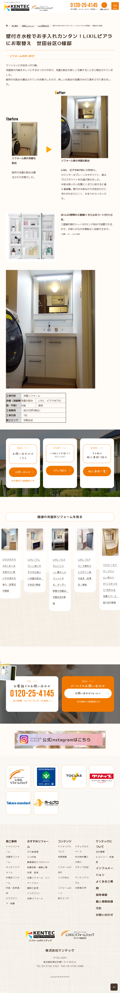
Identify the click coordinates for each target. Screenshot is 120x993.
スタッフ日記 (82, 867)
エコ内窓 (31, 856)
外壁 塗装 (33, 872)
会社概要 (100, 851)
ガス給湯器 (33, 851)
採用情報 (102, 895)
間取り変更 (33, 887)
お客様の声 (80, 887)
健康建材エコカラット (38, 862)
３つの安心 (63, 877)
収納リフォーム (35, 898)
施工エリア (63, 898)
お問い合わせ (104, 915)
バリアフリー (34, 893)
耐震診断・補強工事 (37, 867)
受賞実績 (62, 856)
